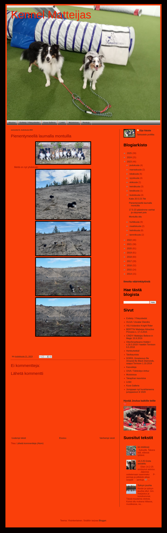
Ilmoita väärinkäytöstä (137, 281)
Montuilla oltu (135, 217)
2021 (129, 244)
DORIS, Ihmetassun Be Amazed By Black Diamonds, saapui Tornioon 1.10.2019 (140, 361)
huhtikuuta (135, 222)
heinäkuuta (135, 186)
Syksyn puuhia (145, 485)
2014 (129, 274)
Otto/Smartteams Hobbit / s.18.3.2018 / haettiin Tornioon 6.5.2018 (140, 344)
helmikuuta (135, 230)
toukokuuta (135, 195)
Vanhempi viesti (107, 438)
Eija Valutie (145, 130)
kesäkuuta (135, 191)
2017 (129, 261)
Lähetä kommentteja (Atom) (30, 443)
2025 (129, 153)
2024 (129, 157)
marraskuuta (136, 170)
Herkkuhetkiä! (133, 351)
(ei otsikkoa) (143, 447)
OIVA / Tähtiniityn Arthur (137, 371)
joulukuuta (135, 165)
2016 (129, 265)
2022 (129, 240)
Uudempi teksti (19, 438)
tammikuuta (135, 235)
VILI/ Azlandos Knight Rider (139, 326)
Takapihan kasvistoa (136, 378)
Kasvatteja (131, 367)
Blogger (102, 520)
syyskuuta (135, 178)
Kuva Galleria (49, 122)
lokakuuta (134, 174)
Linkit (62, 122)
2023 (129, 161)
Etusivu (12, 122)
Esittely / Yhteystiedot (29, 122)
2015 (129, 270)
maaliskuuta (136, 226)
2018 (129, 257)
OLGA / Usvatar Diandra (138, 322)
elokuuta (134, 182)
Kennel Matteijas (51, 15)
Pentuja (86, 122)
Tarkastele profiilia (145, 134)
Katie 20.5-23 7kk (137, 199)
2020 (129, 248)
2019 (129, 253)
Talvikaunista (132, 354)
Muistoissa (74, 122)
